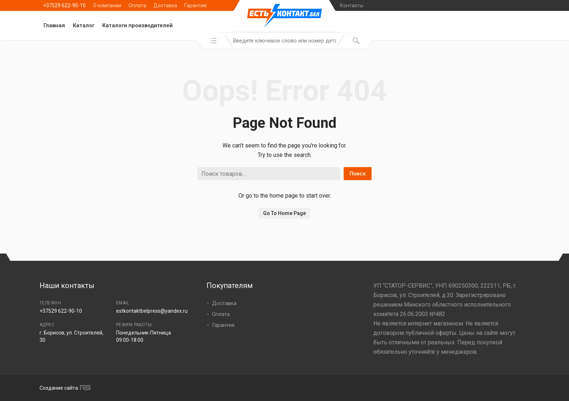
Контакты (351, 5)
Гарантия (195, 5)
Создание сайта (64, 388)
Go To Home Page (284, 213)
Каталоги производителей (137, 25)
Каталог (83, 25)
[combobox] (284, 40)
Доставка (165, 5)
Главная (54, 25)
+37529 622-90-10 (64, 5)
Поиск (357, 173)
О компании (107, 5)
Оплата (137, 5)
